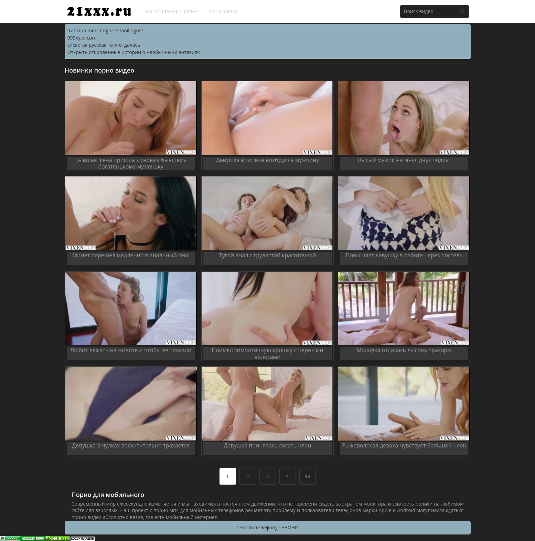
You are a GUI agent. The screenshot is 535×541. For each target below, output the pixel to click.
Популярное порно (171, 11)
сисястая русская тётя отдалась (103, 45)
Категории (224, 11)
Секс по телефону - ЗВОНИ (267, 527)
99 (307, 476)
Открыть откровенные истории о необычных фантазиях (133, 52)
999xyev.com (82, 37)
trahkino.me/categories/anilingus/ (105, 30)
